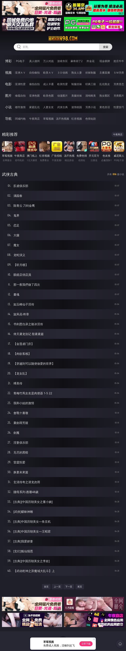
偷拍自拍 (34, 84)
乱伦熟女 (104, 84)
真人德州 (34, 61)
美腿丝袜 (76, 95)
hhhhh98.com (62, 38)
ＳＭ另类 (119, 72)
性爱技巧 (119, 107)
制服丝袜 (76, 84)
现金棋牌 (104, 61)
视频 (8, 72)
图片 (8, 95)
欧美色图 (48, 95)
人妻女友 (48, 107)
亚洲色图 (34, 95)
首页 (46, 586)
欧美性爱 (62, 84)
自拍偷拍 (34, 72)
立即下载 (86, 643)
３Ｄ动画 (62, 72)
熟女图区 (104, 95)
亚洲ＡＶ (20, 72)
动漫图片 (62, 95)
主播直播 (104, 72)
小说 (8, 107)
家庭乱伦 (34, 107)
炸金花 (90, 61)
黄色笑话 (104, 107)
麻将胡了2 (77, 61)
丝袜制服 (90, 72)
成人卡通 (48, 84)
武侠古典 (62, 107)
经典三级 (90, 84)
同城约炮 (20, 118)
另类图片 (119, 95)
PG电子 (20, 61)
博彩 (8, 61)
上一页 (57, 586)
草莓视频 (48, 118)
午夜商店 (34, 118)
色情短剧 (90, 118)
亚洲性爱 (20, 84)
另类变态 (119, 84)
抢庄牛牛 (119, 61)
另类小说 (90, 107)
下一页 (68, 586)
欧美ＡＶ (48, 72)
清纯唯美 (90, 95)
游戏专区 (62, 61)
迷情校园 (76, 107)
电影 (8, 84)
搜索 (105, 47)
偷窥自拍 (20, 95)
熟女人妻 (76, 72)
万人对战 (48, 61)
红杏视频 (76, 118)
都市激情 (20, 107)
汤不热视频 (62, 118)
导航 (8, 118)
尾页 (79, 586)
